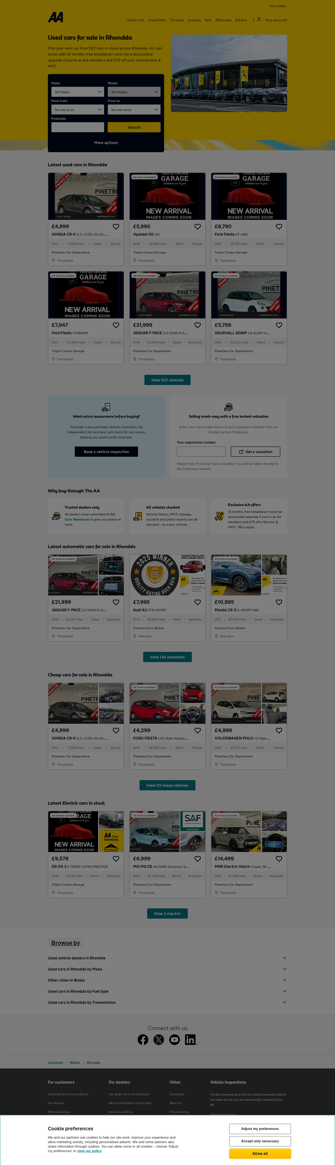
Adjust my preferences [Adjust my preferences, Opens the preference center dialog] (260, 1129)
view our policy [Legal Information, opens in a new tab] (89, 1151)
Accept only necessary (260, 1141)
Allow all (260, 1153)
